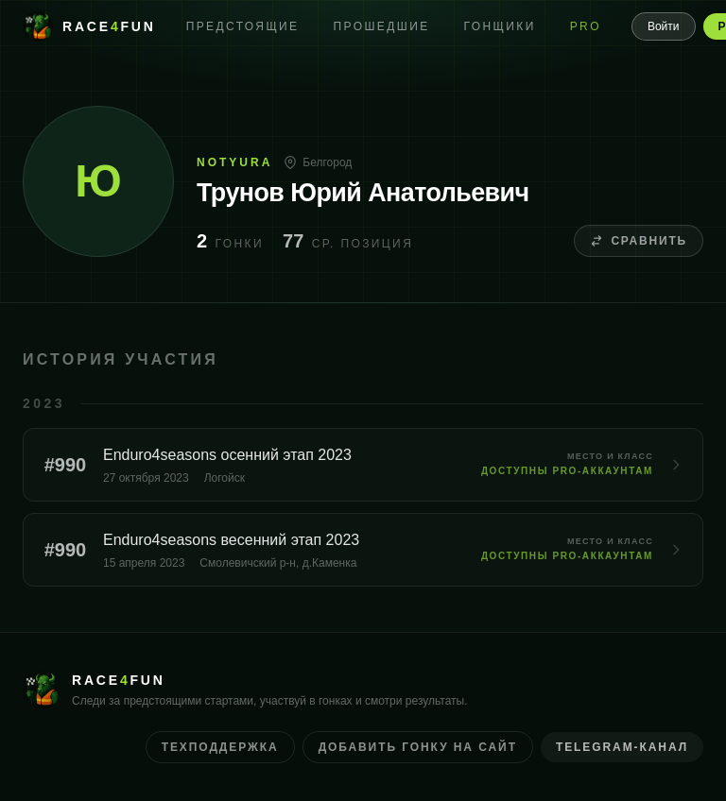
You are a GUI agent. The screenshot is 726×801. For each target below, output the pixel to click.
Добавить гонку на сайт (418, 747)
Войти (664, 26)
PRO (585, 26)
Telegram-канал (622, 747)
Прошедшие (382, 26)
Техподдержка (220, 747)
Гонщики (500, 26)
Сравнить (638, 240)
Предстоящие (243, 26)
